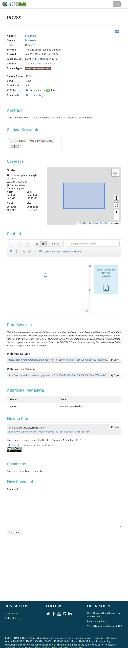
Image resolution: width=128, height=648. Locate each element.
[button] (115, 172)
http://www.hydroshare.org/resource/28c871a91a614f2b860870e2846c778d (48, 431)
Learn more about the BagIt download (62, 251)
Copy (115, 359)
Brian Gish (30, 35)
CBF (13, 141)
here (103, 621)
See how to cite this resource (40, 63)
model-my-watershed (41, 141)
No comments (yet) (36, 95)
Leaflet (80, 223)
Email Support (11, 613)
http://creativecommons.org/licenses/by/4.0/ (30, 445)
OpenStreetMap (102, 223)
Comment (12, 489)
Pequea (15, 145)
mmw (22, 141)
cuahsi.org (14, 618)
